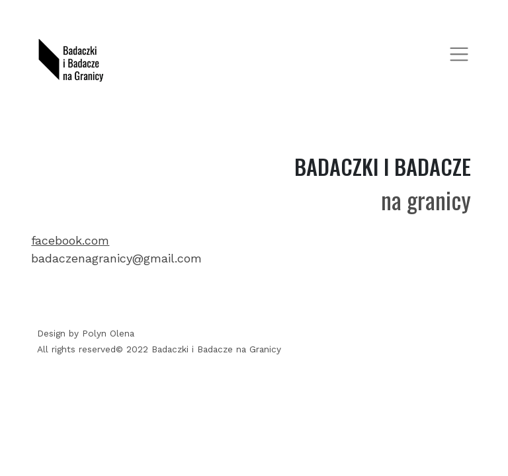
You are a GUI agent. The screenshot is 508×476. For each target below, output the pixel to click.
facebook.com (70, 240)
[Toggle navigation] (459, 54)
